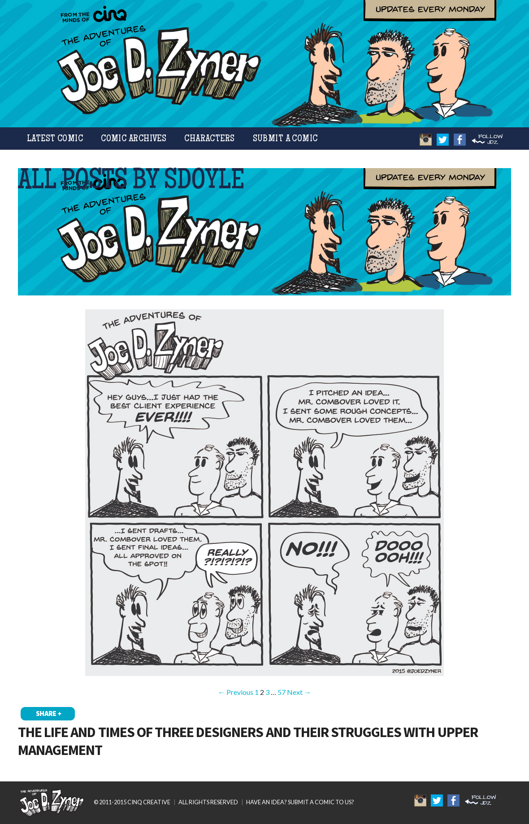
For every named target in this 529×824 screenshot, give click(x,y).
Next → (299, 692)
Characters (209, 139)
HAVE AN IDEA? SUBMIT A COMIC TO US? (300, 802)
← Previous (235, 692)
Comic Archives (133, 139)
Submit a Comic (285, 139)
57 (282, 692)
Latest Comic (55, 139)
